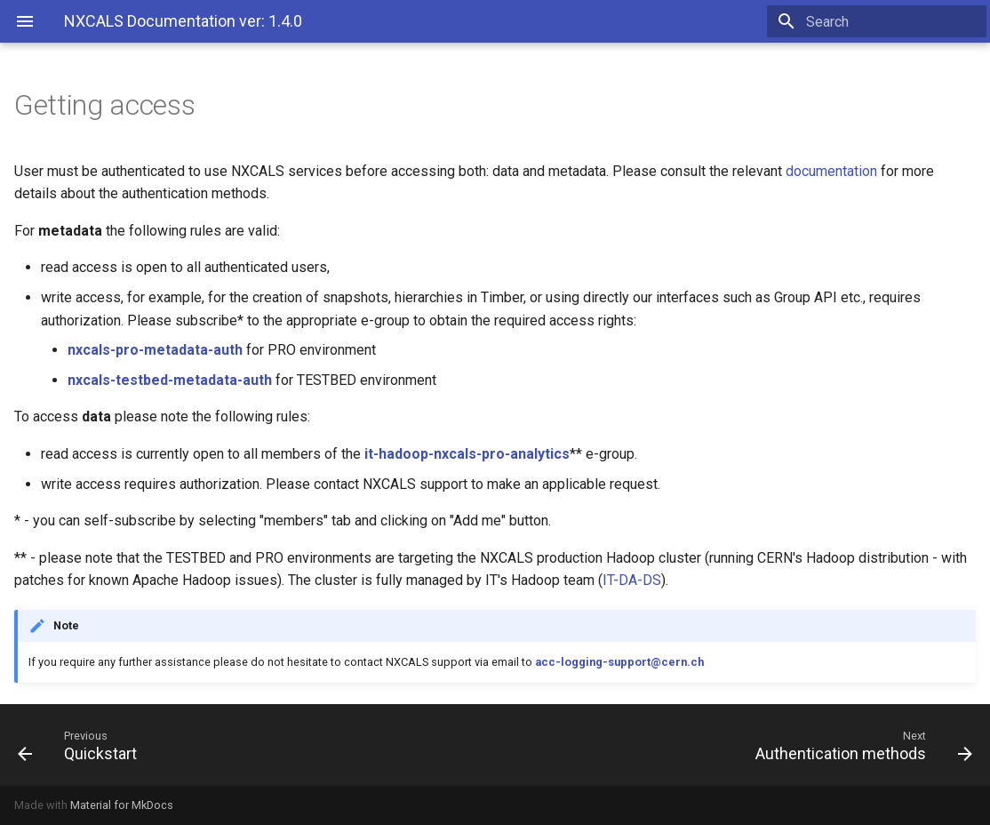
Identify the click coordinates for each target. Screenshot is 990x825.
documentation (831, 171)
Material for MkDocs (121, 805)
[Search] (882, 21)
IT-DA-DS (632, 580)
